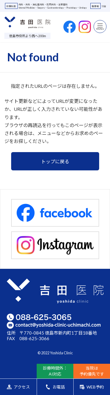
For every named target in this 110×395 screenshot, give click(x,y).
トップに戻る (55, 161)
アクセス (18, 386)
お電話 (55, 386)
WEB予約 (92, 386)
